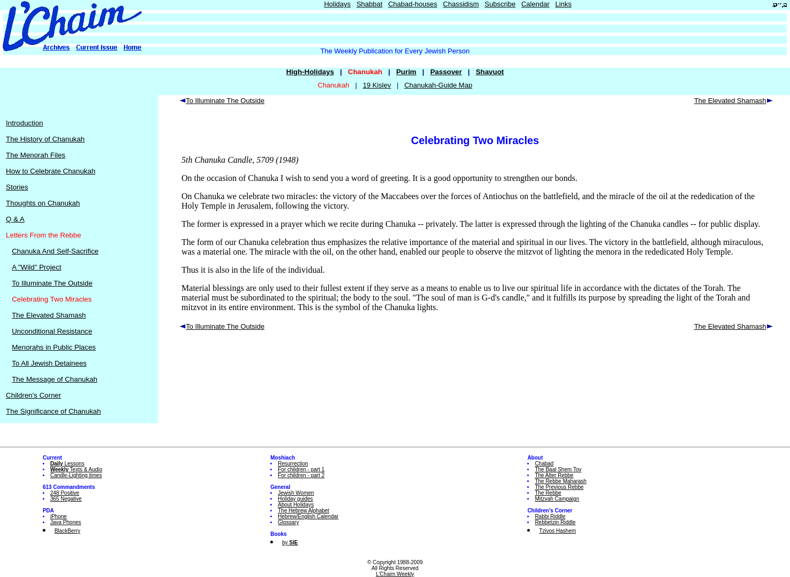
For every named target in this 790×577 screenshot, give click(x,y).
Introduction (24, 123)
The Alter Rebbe (554, 475)
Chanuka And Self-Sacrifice (55, 251)
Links (564, 4)
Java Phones (65, 522)
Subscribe (499, 4)
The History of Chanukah (45, 139)
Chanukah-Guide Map (438, 85)
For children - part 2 (301, 475)
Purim (406, 72)
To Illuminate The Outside (52, 283)
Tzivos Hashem (557, 531)
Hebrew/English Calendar (308, 516)
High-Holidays (310, 72)
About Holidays (296, 505)
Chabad (544, 464)
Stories (17, 187)
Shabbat (369, 4)
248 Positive (64, 493)
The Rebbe (548, 493)
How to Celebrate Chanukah (50, 171)
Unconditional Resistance (52, 331)
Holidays (337, 4)
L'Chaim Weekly (395, 574)
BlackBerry (67, 531)
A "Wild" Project (36, 267)
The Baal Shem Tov (558, 469)
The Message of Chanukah (54, 379)
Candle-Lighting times (76, 475)
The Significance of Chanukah (53, 411)
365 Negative (66, 499)
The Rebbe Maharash (560, 481)
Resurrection (293, 464)
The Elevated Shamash (49, 315)
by (290, 543)
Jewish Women (296, 493)
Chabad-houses (412, 4)
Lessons (67, 464)
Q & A (15, 219)
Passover (446, 72)
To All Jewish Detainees (49, 363)
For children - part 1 (301, 469)
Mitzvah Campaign (557, 499)
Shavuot (490, 72)
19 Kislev (377, 85)
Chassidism (461, 4)
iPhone (58, 516)
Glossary (288, 522)
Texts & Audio (76, 469)
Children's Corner (33, 395)
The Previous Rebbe (559, 487)
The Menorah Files (35, 155)
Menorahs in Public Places (54, 347)
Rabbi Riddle (550, 516)
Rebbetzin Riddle (555, 522)
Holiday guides (295, 499)
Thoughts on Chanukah (43, 203)
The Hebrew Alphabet (303, 510)
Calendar (535, 4)
